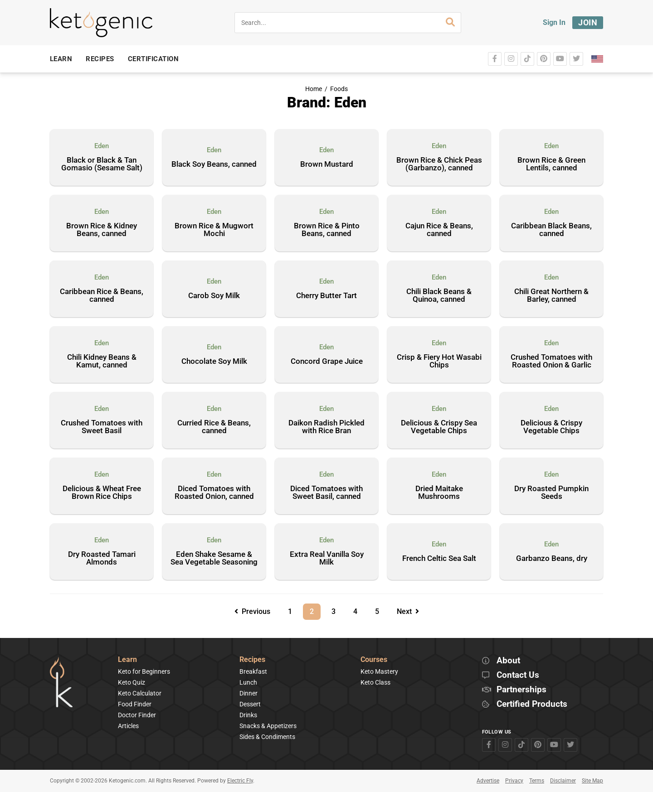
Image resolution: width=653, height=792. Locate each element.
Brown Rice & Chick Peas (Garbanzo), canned (439, 164)
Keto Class (375, 682)
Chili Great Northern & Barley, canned (551, 296)
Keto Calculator (139, 693)
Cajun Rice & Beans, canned (439, 230)
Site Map (592, 781)
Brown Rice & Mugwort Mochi (214, 230)
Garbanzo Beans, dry (551, 559)
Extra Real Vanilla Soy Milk (327, 558)
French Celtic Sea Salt (439, 559)
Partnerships (521, 690)
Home (313, 89)
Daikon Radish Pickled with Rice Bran (326, 427)
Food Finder (134, 704)
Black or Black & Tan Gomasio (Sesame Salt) (101, 164)
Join (587, 22)
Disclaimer (563, 781)
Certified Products (532, 704)
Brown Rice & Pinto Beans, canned (327, 230)
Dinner (248, 693)
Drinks (248, 715)
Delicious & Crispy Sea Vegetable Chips (439, 427)
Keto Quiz (131, 682)
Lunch (248, 682)
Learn (127, 660)
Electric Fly (240, 781)
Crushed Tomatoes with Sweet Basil (101, 427)
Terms (536, 781)
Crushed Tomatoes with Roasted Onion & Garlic (551, 361)
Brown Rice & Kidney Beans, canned (101, 230)
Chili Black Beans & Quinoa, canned (439, 296)
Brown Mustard (326, 164)
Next (408, 611)
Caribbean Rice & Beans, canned (101, 296)
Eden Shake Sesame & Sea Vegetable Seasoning (214, 558)
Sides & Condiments (267, 736)
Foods (339, 89)
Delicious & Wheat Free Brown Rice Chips (102, 493)
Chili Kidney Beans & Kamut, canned (101, 361)
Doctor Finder (137, 715)
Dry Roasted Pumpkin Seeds (551, 493)
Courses (374, 660)
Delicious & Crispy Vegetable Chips (551, 427)
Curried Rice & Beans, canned (214, 427)
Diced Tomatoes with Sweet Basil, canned (326, 493)
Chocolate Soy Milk (214, 361)
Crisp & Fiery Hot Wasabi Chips (439, 361)
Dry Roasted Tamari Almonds (102, 558)
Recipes (252, 660)
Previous (252, 611)
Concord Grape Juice (327, 361)
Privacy (514, 781)
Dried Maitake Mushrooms (439, 493)
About (508, 661)
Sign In (554, 22)
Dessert (250, 704)
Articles (128, 725)
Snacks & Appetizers (268, 725)
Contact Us (518, 675)
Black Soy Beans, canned (214, 164)
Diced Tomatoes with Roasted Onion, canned (214, 493)
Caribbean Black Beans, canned (551, 230)
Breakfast (253, 671)
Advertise (488, 781)
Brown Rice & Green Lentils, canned (551, 164)
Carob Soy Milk (214, 296)
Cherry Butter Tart (326, 296)
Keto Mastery (379, 671)
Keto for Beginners (144, 671)
